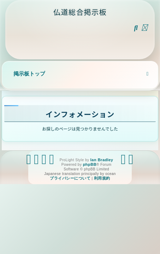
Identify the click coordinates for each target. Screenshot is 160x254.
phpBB (89, 164)
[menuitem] (136, 27)
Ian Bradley (101, 160)
